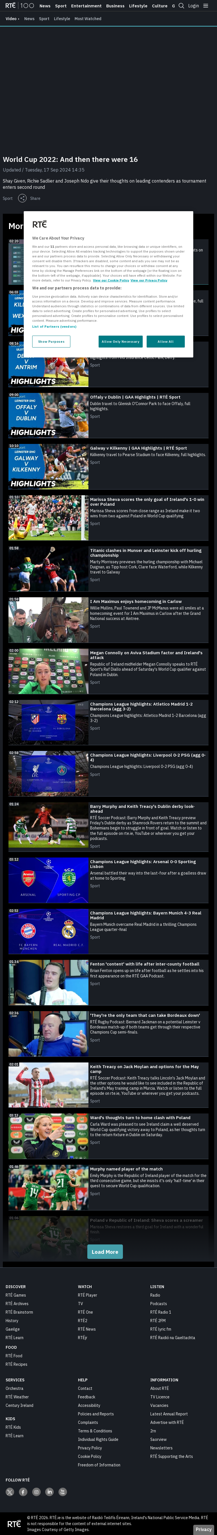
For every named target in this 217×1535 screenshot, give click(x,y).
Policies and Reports (96, 1414)
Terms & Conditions (95, 1431)
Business (115, 6)
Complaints (88, 1422)
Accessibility (89, 1405)
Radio (155, 1295)
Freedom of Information (99, 1465)
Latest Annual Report (169, 1414)
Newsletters (161, 1448)
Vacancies (159, 1405)
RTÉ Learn (14, 1337)
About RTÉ (159, 1388)
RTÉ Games (16, 1295)
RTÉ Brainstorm (19, 1312)
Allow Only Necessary (120, 341)
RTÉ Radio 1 (160, 1312)
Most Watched (88, 18)
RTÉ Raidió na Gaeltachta (172, 1337)
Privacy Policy (90, 1448)
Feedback (86, 1397)
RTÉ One (85, 1312)
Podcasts (158, 1303)
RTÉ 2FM (158, 1320)
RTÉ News (87, 1329)
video (11, 18)
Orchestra (14, 1388)
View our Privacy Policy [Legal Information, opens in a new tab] (149, 280)
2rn (153, 1431)
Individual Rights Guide (98, 1439)
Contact (85, 1388)
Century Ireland (19, 1405)
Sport (61, 6)
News (45, 6)
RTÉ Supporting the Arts (171, 1456)
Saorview (158, 1439)
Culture (160, 6)
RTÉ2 (82, 1320)
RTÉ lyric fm (160, 1329)
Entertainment (86, 6)
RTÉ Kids (13, 1427)
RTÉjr (82, 1337)
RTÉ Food (14, 1355)
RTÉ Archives (17, 1303)
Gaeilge (13, 1329)
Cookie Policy (89, 1456)
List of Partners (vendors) (54, 326)
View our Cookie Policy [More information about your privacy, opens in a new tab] (111, 280)
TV (80, 1303)
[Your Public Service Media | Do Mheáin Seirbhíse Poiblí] (14, 1523)
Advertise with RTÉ (167, 1422)
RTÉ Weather (17, 1397)
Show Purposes (51, 341)
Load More (105, 1251)
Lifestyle (138, 6)
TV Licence (160, 1397)
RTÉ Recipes (16, 1364)
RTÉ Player (87, 1295)
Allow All (165, 341)
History (12, 1320)
